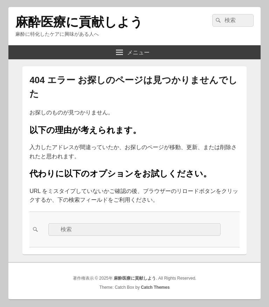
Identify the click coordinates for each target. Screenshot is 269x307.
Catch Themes (155, 287)
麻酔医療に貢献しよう (79, 22)
